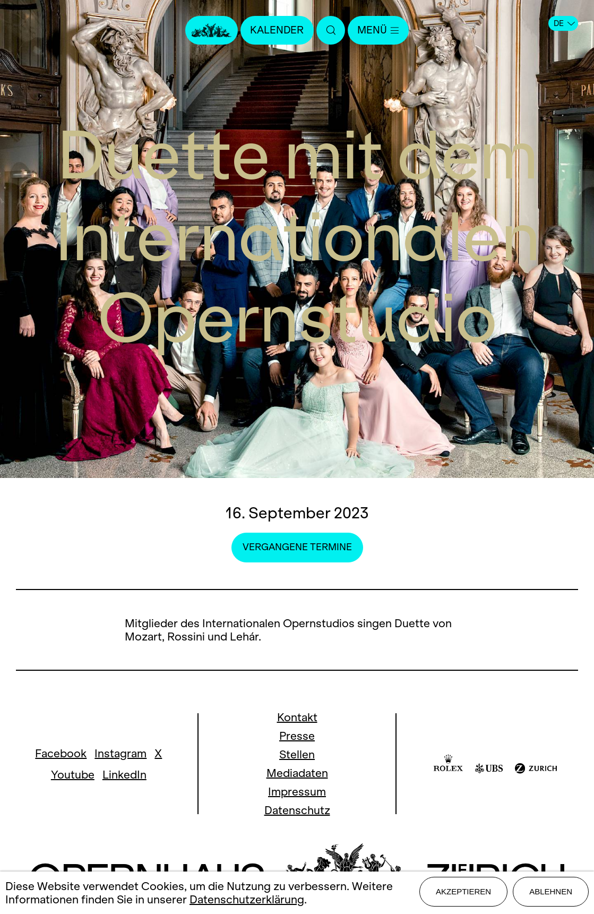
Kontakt (297, 717)
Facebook (61, 753)
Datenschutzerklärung (247, 900)
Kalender (275, 30)
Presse (297, 736)
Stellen (297, 754)
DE (564, 23)
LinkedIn (124, 774)
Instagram (120, 753)
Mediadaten (297, 773)
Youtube (72, 774)
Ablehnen (550, 893)
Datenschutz (297, 810)
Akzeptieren (463, 893)
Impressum (297, 791)
